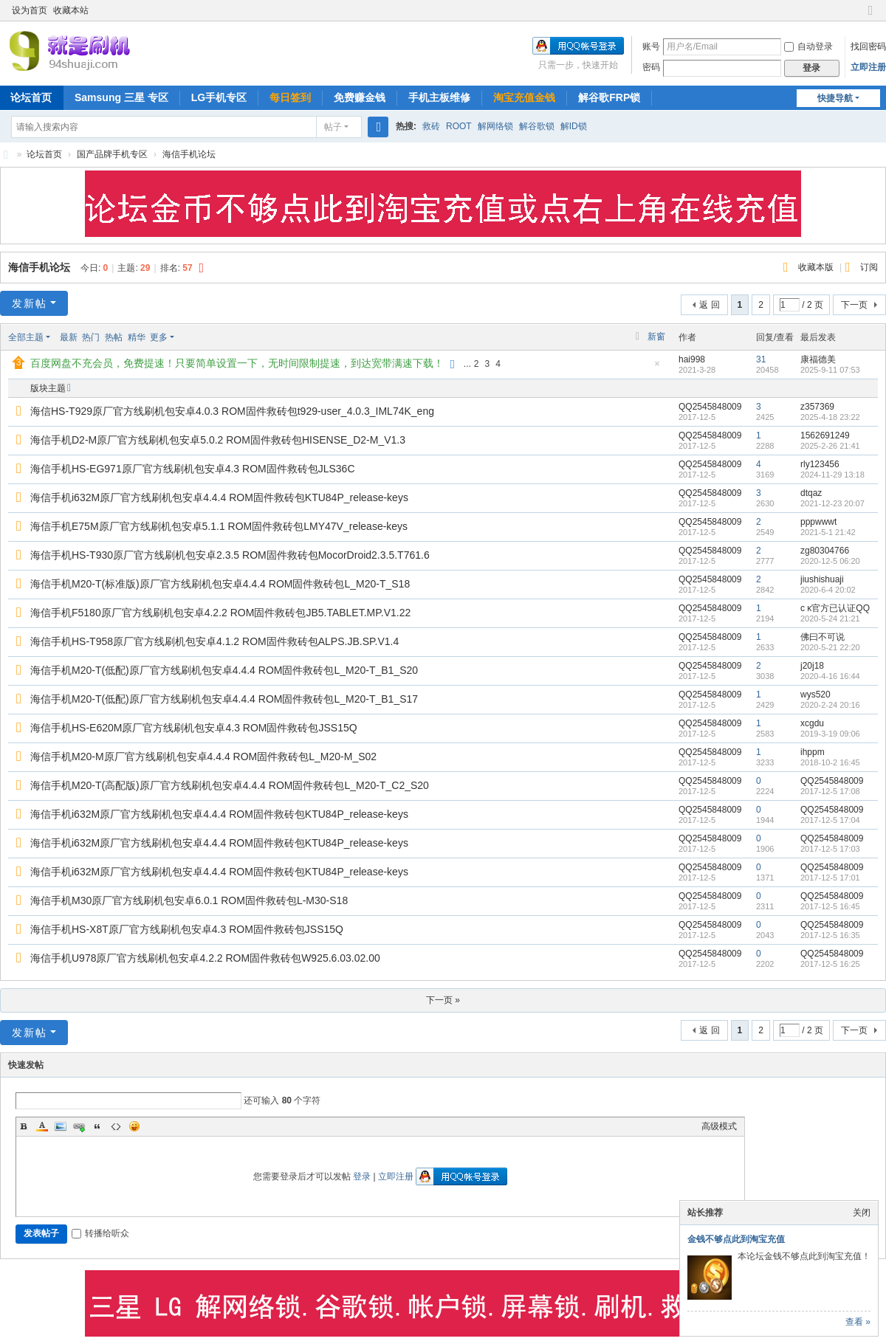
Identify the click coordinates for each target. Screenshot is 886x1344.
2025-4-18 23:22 (830, 417)
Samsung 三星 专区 (121, 97)
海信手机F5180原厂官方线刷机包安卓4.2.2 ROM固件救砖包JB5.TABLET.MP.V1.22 (220, 612)
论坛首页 (44, 154)
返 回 (709, 305)
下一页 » (443, 1000)
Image (60, 1126)
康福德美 (818, 359)
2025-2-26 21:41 (830, 445)
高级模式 (719, 1126)
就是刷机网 (6, 154)
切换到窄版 (870, 16)
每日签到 (290, 97)
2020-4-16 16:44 (830, 676)
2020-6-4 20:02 (828, 589)
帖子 (333, 127)
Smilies (134, 1126)
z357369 (817, 407)
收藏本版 (817, 267)
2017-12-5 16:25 (830, 963)
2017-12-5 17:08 (830, 791)
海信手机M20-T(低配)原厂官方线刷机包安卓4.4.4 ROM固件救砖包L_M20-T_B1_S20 (224, 670)
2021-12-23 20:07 (832, 503)
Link (79, 1126)
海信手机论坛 (189, 154)
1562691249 (825, 435)
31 (761, 359)
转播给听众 (100, 1233)
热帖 (114, 337)
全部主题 (26, 337)
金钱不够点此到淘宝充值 (736, 1239)
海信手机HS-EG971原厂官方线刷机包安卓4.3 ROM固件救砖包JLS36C (192, 469)
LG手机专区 (219, 97)
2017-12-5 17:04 (830, 820)
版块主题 (48, 388)
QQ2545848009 (710, 407)
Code (116, 1126)
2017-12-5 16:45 (830, 906)
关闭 (861, 1212)
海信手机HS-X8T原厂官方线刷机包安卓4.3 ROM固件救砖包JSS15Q (186, 929)
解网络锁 (495, 126)
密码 (651, 67)
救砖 (431, 126)
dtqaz (811, 493)
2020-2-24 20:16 (830, 704)
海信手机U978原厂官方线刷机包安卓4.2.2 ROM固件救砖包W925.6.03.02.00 (205, 958)
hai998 (692, 359)
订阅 (869, 267)
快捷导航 (835, 98)
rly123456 (819, 464)
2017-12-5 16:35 (830, 935)
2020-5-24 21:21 (830, 618)
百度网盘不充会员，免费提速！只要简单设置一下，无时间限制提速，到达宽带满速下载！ (237, 363)
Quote (97, 1126)
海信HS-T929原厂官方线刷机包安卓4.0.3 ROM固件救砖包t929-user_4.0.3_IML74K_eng (232, 411)
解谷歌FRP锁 (609, 97)
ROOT (459, 126)
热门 (91, 337)
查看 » (857, 1322)
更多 (159, 337)
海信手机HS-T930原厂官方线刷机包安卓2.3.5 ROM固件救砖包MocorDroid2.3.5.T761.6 (230, 555)
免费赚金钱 (359, 97)
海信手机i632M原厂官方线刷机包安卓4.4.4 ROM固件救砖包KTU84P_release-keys (219, 497)
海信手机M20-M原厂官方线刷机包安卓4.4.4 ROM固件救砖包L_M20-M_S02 (203, 756)
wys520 (815, 694)
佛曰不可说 (822, 637)
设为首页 (29, 10)
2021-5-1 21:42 (828, 532)
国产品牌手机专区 (112, 154)
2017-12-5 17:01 (830, 877)
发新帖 (29, 303)
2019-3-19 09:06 (830, 733)
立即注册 (868, 67)
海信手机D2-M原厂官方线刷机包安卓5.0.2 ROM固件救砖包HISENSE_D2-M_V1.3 (217, 440)
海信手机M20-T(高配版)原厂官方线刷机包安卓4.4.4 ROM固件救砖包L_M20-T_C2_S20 (229, 785)
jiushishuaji (822, 579)
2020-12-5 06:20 (830, 560)
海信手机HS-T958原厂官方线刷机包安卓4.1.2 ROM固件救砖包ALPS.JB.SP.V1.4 (214, 641)
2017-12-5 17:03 (830, 848)
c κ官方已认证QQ (835, 608)
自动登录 (808, 46)
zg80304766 (824, 550)
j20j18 (812, 666)
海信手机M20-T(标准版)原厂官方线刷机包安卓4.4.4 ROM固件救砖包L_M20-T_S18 (220, 584)
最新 (69, 337)
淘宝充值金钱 (524, 97)
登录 (362, 1176)
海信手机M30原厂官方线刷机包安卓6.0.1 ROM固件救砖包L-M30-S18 (189, 900)
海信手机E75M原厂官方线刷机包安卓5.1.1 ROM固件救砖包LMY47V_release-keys (219, 526)
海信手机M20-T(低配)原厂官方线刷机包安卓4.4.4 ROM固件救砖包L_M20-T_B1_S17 (224, 699)
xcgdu (812, 723)
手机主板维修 (439, 97)
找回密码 (868, 46)
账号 (651, 46)
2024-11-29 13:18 (832, 474)
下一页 (854, 305)
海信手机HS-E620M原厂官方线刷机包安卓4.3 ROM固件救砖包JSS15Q (193, 728)
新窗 (656, 336)
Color (42, 1126)
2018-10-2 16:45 (830, 762)
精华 (136, 337)
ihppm (812, 752)
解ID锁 (573, 126)
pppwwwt (818, 522)
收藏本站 (71, 10)
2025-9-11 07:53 (830, 369)
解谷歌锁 (536, 126)
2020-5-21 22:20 (830, 647)
